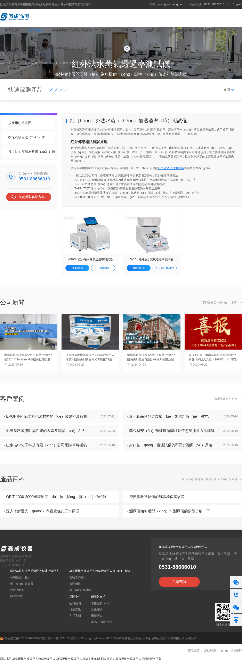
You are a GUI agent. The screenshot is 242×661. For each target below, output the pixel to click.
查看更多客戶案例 (225, 398)
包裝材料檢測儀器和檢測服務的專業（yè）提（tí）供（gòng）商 (18, 556)
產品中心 (35, 30)
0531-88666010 (214, 4)
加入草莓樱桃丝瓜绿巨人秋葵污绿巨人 (199, 30)
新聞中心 (127, 30)
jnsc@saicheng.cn (170, 4)
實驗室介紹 (76, 577)
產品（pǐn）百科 (101, 621)
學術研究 (97, 615)
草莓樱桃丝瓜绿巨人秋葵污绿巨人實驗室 (81, 30)
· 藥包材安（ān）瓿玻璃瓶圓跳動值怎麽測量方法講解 (171, 431)
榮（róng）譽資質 (21, 583)
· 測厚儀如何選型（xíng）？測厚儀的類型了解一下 (168, 511)
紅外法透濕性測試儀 (171, 168)
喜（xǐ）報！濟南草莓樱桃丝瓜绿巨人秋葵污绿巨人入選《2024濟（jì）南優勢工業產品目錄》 (213, 359)
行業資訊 (75, 609)
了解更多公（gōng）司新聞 (219, 302)
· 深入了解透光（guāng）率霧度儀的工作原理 (41, 511)
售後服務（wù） (101, 603)
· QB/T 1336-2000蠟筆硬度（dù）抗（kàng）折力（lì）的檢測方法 (59, 497)
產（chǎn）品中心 (46, 63)
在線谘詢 (179, 582)
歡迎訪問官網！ (46, 4)
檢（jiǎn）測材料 (80, 589)
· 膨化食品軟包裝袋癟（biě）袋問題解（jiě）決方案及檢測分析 (178, 416)
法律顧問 (236, 650)
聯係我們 (107, 48)
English (237, 4)
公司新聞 (75, 603)
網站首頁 (11, 30)
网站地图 (5, 658)
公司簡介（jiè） (20, 577)
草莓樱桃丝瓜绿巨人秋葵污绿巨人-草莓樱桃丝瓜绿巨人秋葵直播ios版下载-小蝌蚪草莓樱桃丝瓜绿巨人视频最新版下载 (86, 658)
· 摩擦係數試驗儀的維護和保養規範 (156, 497)
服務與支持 (153, 30)
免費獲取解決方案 (31, 197)
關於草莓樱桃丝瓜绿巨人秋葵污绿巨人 (34, 570)
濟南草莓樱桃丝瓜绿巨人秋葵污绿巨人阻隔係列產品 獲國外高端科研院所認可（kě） (151, 359)
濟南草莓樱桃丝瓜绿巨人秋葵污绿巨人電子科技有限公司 (149, 638)
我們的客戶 (17, 589)
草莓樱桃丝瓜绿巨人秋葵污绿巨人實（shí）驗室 (100, 570)
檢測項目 (75, 583)
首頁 (28, 63)
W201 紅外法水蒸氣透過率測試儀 (151, 259)
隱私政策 (194, 650)
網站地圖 (210, 650)
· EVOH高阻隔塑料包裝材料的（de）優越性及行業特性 (49, 416)
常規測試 (97, 609)
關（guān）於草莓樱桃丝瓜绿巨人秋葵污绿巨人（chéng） (47, 48)
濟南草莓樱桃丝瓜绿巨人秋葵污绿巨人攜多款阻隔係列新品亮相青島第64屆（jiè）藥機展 (90, 359)
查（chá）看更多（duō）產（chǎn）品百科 (209, 479)
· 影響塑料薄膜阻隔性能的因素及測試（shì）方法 (44, 431)
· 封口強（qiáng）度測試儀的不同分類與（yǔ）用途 (169, 445)
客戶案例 (75, 615)
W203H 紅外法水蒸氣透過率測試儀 (90, 259)
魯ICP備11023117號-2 (62, 638)
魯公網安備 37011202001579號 (22, 638)
